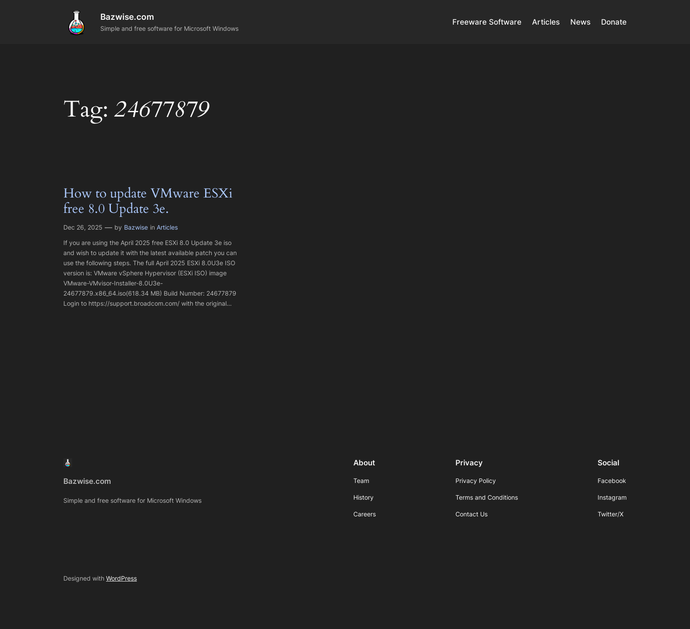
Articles (167, 227)
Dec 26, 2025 (83, 227)
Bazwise (136, 227)
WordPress (121, 578)
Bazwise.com (127, 16)
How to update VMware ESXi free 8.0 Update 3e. (147, 201)
